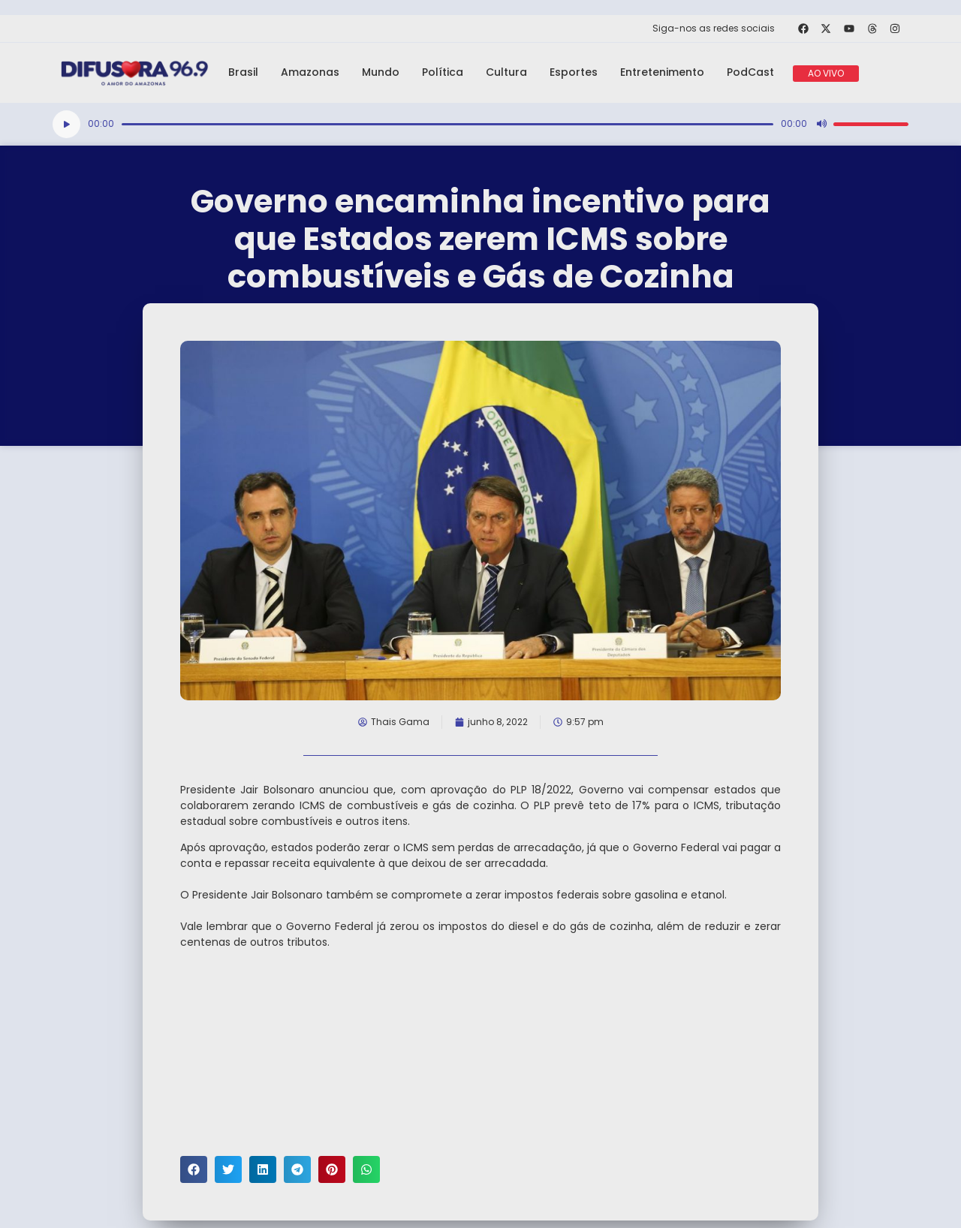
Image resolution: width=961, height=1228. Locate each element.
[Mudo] (821, 124)
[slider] (447, 124)
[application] (480, 124)
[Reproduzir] (66, 124)
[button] (193, 1169)
